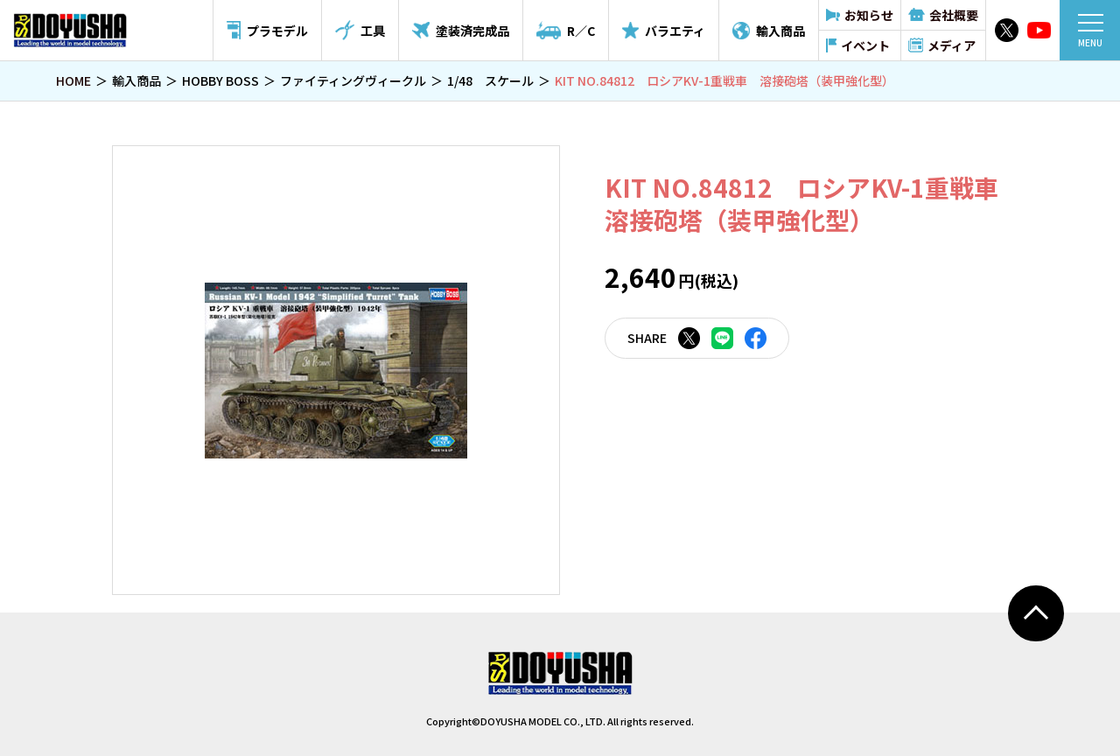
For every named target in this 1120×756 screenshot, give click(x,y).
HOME (73, 80)
